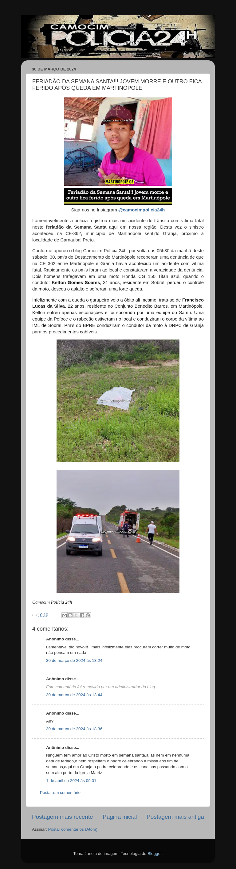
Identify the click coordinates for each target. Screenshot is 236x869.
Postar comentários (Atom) (73, 829)
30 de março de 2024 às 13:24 (74, 660)
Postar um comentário (60, 792)
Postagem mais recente (62, 817)
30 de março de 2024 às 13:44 (74, 695)
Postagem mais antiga (175, 817)
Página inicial (120, 817)
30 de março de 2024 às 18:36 (74, 729)
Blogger (155, 853)
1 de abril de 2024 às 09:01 (71, 780)
